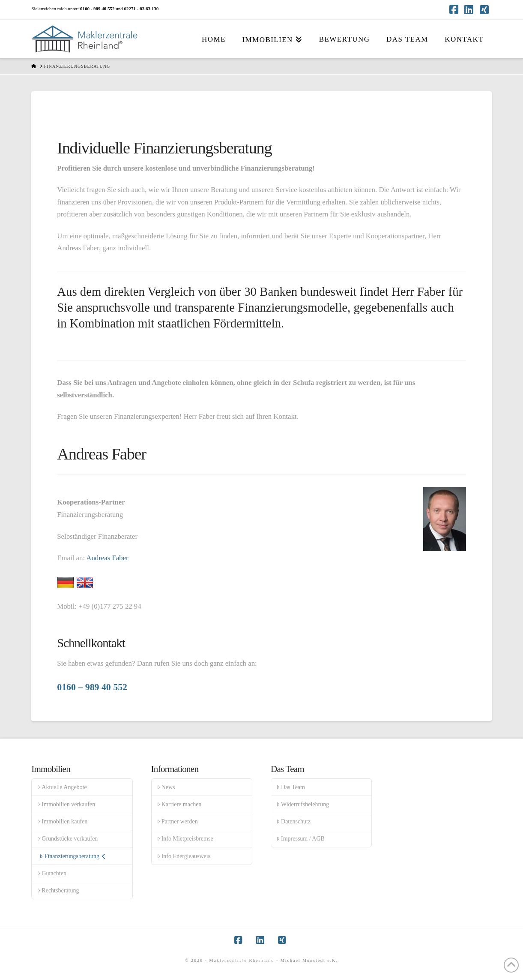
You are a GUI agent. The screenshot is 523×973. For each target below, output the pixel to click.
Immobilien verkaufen (66, 804)
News (166, 787)
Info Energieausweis (184, 856)
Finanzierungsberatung (72, 856)
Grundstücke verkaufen (67, 838)
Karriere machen (179, 804)
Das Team (290, 787)
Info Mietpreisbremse (185, 838)
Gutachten (51, 873)
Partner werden (177, 821)
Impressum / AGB (300, 838)
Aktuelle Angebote (62, 787)
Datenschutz (293, 821)
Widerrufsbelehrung (302, 804)
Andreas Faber (107, 558)
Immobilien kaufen (62, 821)
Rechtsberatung (58, 890)
